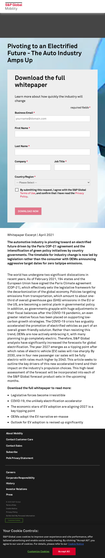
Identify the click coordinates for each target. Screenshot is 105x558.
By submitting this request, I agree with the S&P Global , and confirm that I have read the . (53, 193)
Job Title (59, 161)
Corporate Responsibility (20, 477)
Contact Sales (14, 445)
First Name (21, 127)
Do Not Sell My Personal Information (20, 516)
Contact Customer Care (19, 439)
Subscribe (12, 451)
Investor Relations (16, 488)
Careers (10, 472)
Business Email (24, 112)
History (10, 483)
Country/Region (24, 176)
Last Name (21, 146)
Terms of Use (27, 193)
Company (20, 161)
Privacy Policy (12, 512)
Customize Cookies (14, 520)
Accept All (64, 553)
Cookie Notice (11, 508)
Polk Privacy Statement (19, 457)
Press (9, 494)
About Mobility (14, 433)
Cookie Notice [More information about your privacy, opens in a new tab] (76, 545)
